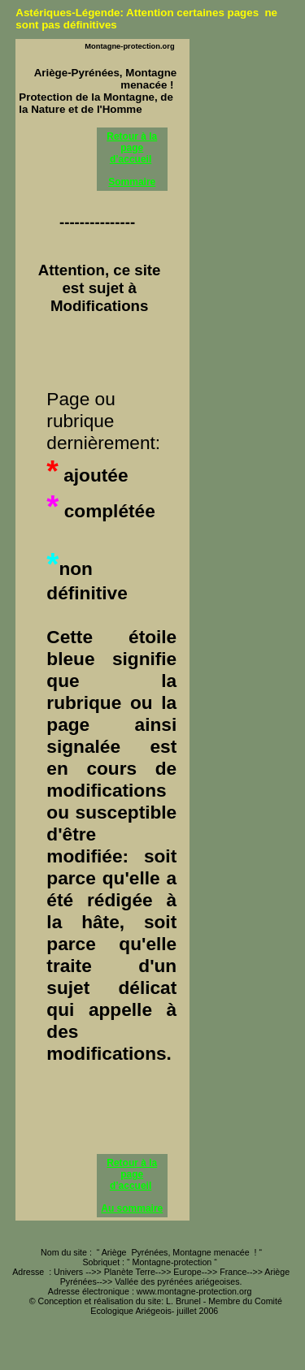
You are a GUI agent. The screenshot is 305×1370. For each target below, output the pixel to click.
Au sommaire (132, 1208)
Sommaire (131, 182)
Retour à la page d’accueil (132, 148)
